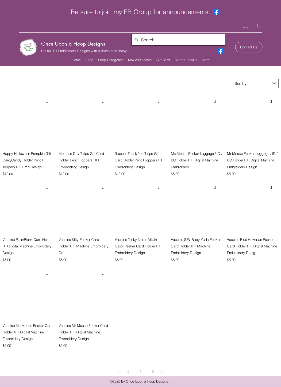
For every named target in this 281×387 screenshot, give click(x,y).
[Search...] (178, 40)
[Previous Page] (128, 371)
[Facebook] (216, 12)
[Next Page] (153, 371)
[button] (259, 26)
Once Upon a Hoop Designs (73, 43)
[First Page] (119, 371)
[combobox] (255, 83)
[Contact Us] (248, 47)
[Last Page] (162, 371)
